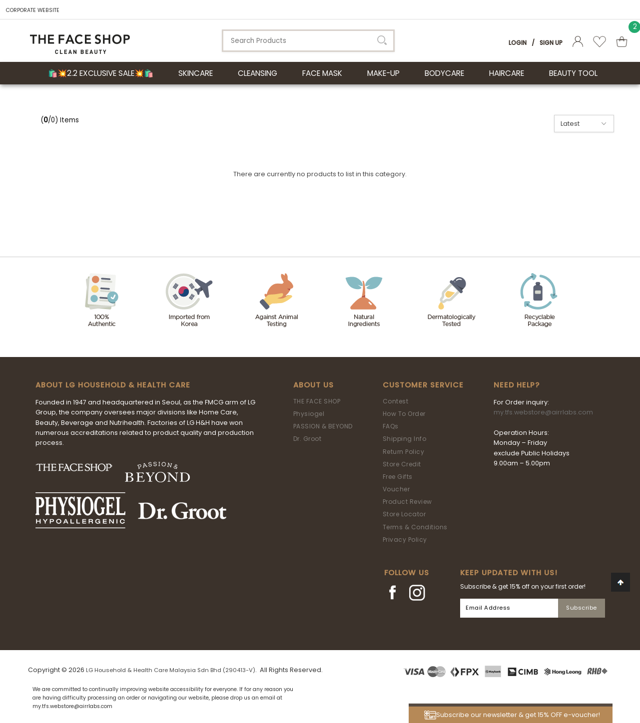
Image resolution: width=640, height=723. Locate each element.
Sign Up (551, 42)
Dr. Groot (307, 438)
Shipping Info (405, 438)
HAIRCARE (506, 73)
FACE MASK (322, 73)
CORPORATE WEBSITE (32, 10)
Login (518, 42)
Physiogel (309, 413)
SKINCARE (195, 73)
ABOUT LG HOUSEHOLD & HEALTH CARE (112, 385)
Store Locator (404, 514)
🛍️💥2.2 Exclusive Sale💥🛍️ (100, 73)
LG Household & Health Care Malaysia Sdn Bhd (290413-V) (170, 670)
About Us (313, 385)
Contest (396, 401)
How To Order (404, 413)
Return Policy (404, 451)
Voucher (396, 489)
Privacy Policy (405, 539)
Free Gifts (398, 476)
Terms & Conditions (415, 527)
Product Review (407, 501)
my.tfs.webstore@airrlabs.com (543, 412)
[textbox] (308, 40)
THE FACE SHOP (317, 401)
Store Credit (402, 464)
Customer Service (423, 385)
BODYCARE (444, 73)
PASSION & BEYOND (323, 426)
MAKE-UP (383, 73)
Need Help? (517, 385)
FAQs (391, 426)
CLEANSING (257, 73)
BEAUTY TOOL (573, 73)
